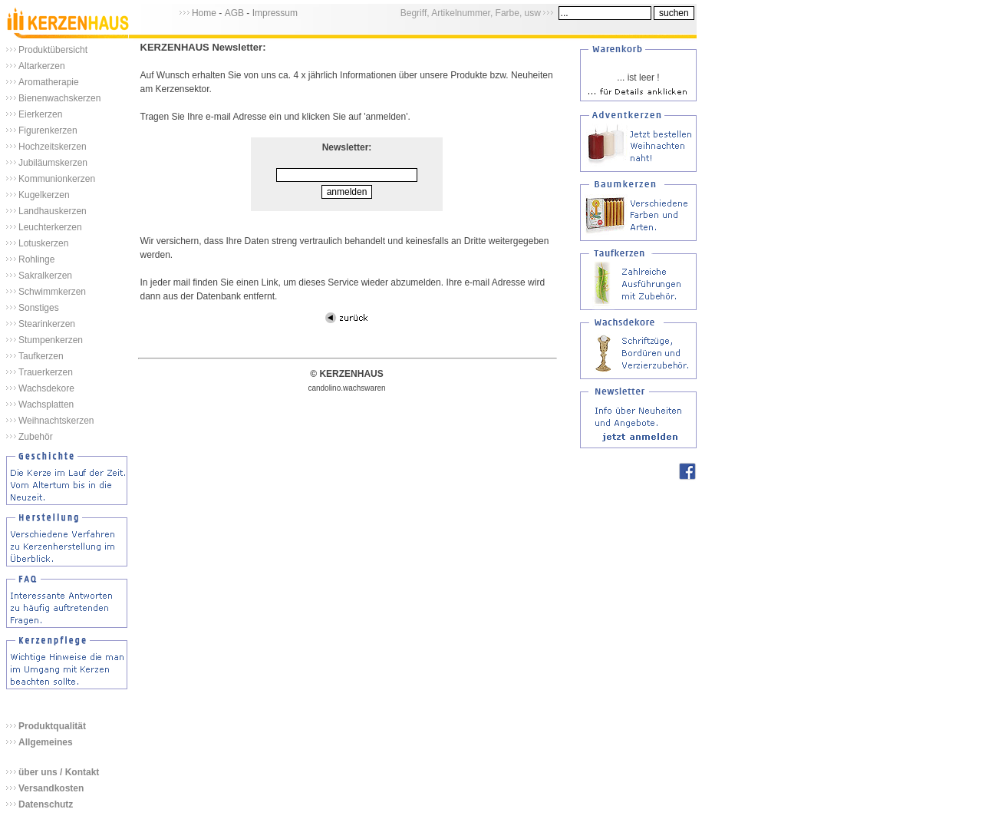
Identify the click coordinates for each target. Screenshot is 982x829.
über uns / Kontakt (58, 772)
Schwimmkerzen (52, 291)
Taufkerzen (41, 356)
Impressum (275, 13)
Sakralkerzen (45, 275)
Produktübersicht (52, 50)
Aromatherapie (48, 82)
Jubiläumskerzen (52, 162)
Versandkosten (51, 788)
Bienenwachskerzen (59, 98)
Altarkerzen (41, 66)
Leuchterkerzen (50, 227)
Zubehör (35, 436)
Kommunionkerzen (56, 178)
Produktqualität (52, 726)
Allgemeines (45, 742)
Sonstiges (38, 307)
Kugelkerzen (44, 195)
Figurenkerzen (47, 130)
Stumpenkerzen (50, 340)
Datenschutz (45, 804)
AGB (234, 13)
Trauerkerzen (45, 372)
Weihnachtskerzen (56, 420)
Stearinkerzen (46, 324)
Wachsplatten (46, 404)
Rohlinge (36, 259)
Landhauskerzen (52, 211)
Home (204, 13)
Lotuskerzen (43, 243)
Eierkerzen (40, 114)
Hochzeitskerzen (52, 146)
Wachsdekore (46, 388)
